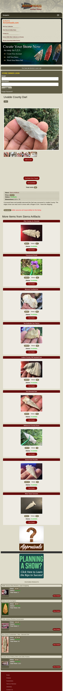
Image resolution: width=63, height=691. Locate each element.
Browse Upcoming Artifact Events (11, 40)
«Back (5, 101)
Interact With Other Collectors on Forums (13, 37)
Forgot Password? (7, 91)
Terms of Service (11, 670)
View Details (31, 235)
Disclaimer (9, 678)
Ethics (8, 681)
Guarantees (9, 667)
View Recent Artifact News (9, 30)
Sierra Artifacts (14, 178)
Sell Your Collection (8, 26)
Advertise (9, 672)
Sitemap (8, 684)
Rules (8, 661)
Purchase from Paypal (31, 164)
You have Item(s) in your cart (31, 68)
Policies (8, 664)
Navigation (6, 15)
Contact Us (6, 33)
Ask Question (31, 168)
